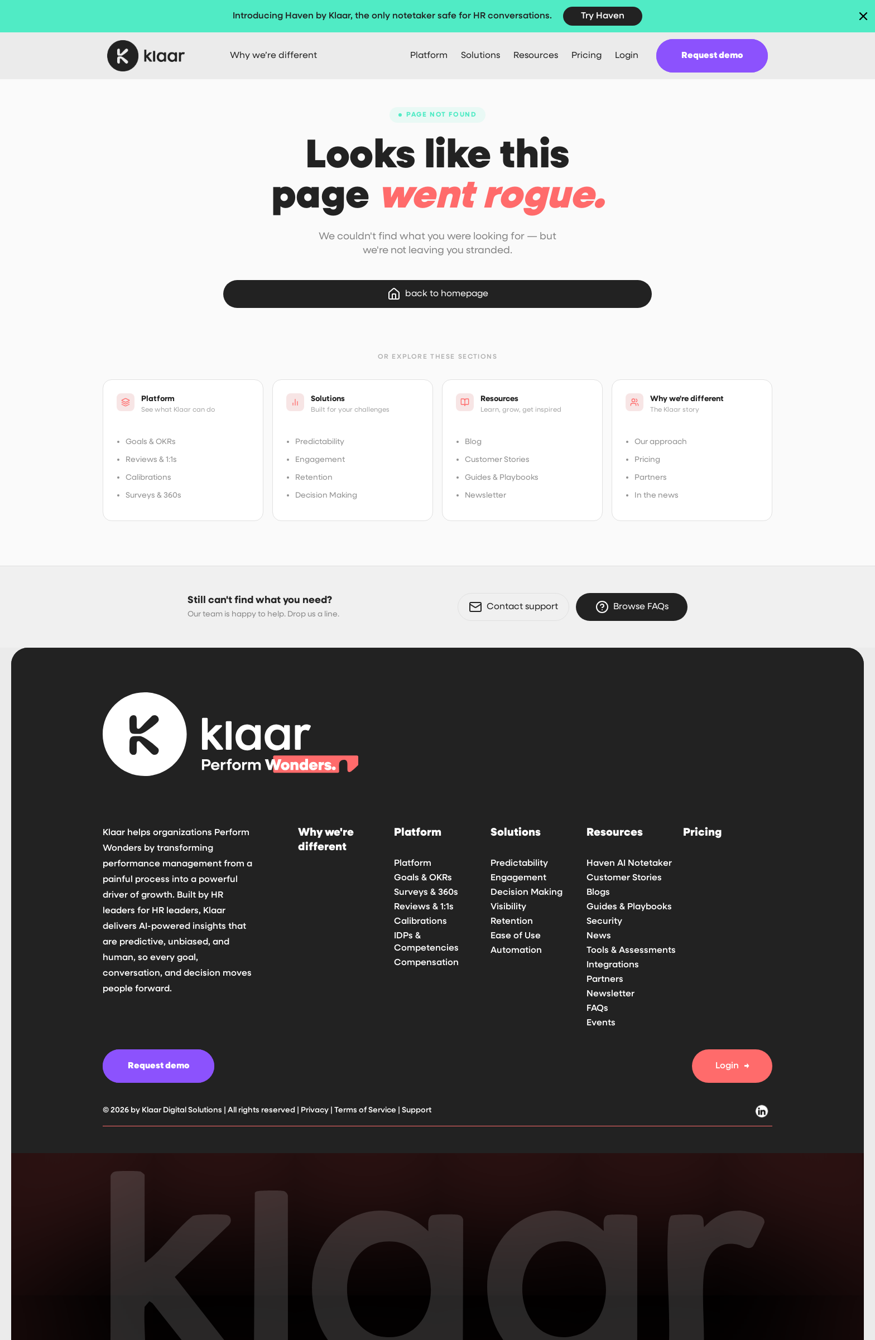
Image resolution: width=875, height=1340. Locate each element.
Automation (516, 950)
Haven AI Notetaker (629, 863)
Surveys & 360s (153, 495)
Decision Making (326, 495)
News (598, 936)
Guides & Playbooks (502, 477)
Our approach (660, 442)
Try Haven (602, 16)
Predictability (319, 442)
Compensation (426, 962)
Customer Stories (497, 460)
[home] (155, 55)
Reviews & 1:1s (151, 460)
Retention (314, 477)
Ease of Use (516, 936)
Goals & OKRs (151, 442)
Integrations (612, 965)
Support (416, 1110)
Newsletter (485, 495)
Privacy (315, 1110)
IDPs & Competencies (426, 942)
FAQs (597, 1008)
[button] (429, 56)
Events (601, 1023)
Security (604, 921)
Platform (412, 863)
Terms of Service (365, 1110)
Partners (650, 477)
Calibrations (148, 477)
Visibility (508, 907)
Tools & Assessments (631, 950)
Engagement (320, 460)
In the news (656, 495)
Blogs (598, 892)
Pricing (647, 460)
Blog (473, 442)
